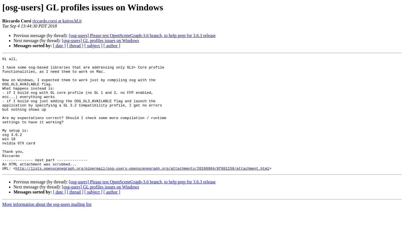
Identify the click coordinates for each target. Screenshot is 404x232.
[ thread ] (75, 45)
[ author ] (112, 45)
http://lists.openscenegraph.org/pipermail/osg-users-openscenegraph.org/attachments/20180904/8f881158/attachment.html (142, 191)
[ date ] (59, 45)
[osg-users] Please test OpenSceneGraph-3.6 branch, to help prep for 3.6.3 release (142, 35)
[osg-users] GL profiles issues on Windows (100, 40)
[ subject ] (93, 45)
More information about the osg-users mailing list (46, 227)
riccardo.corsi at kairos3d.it (57, 21)
